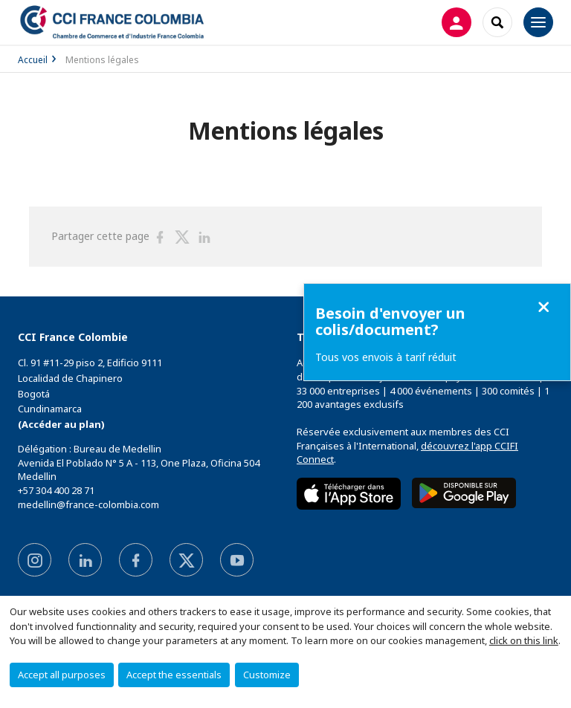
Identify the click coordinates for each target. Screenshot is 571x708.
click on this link (523, 640)
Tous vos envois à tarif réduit (386, 357)
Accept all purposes (62, 674)
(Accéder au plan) (61, 424)
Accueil (33, 59)
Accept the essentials (174, 674)
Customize (267, 674)
